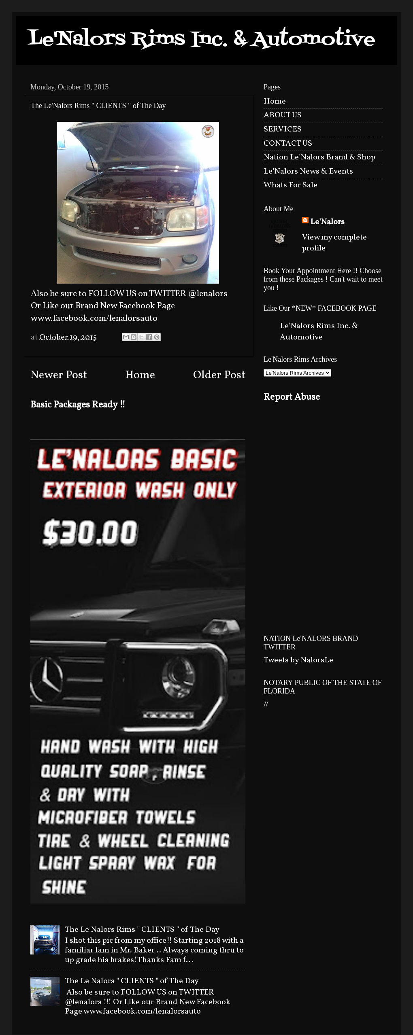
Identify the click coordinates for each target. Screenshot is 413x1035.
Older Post (219, 375)
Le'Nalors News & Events (308, 171)
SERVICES (283, 129)
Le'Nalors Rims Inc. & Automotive (201, 40)
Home (140, 375)
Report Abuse (292, 397)
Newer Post (58, 375)
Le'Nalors (327, 222)
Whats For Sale (290, 185)
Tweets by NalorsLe (298, 660)
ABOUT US (283, 115)
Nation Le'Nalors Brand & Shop (319, 157)
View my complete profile (334, 243)
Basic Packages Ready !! (78, 405)
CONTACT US (288, 143)
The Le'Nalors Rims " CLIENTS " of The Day (142, 929)
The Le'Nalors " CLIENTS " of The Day (132, 981)
